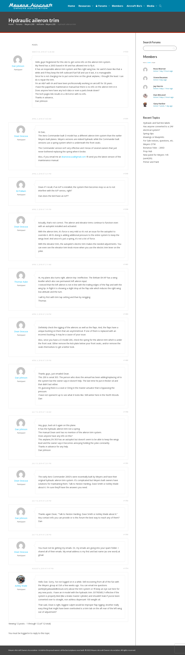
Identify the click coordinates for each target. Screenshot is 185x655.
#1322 (125, 52)
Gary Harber (159, 103)
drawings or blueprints (153, 137)
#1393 (125, 173)
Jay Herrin (158, 86)
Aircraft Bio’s (135, 6)
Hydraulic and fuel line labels (156, 122)
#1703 (125, 534)
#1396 (125, 209)
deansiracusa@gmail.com (73, 156)
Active (149, 62)
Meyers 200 (29, 24)
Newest (144, 62)
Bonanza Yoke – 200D (153, 147)
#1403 (125, 360)
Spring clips (148, 133)
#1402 (125, 314)
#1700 (125, 412)
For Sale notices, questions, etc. (158, 140)
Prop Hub (147, 151)
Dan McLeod (159, 95)
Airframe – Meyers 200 (46, 24)
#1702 (125, 501)
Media (151, 6)
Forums (101, 6)
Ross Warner (159, 68)
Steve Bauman (160, 77)
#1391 (125, 118)
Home (71, 6)
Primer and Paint (151, 161)
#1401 (125, 264)
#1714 (125, 568)
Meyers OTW (149, 144)
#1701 (125, 463)
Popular (153, 62)
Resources (85, 6)
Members (117, 6)
